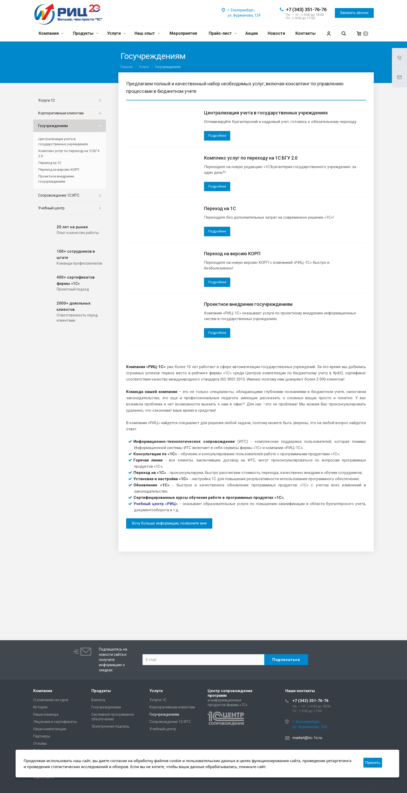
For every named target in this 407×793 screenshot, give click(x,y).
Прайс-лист (223, 33)
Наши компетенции (49, 729)
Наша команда (45, 714)
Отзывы (40, 743)
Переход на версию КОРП (232, 253)
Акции (251, 33)
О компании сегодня (50, 700)
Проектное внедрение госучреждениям (248, 304)
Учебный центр (51, 208)
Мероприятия (183, 33)
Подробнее (217, 135)
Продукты (85, 33)
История (40, 707)
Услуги (116, 33)
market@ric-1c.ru (307, 737)
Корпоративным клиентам (61, 113)
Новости (276, 33)
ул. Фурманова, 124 (244, 15)
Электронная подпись (110, 726)
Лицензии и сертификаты (55, 722)
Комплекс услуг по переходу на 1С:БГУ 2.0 (250, 158)
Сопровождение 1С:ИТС (58, 195)
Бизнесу (98, 700)
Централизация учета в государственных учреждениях (266, 112)
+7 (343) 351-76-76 (306, 9)
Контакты (305, 33)
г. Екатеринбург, (241, 10)
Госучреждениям (53, 126)
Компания (51, 33)
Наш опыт (147, 33)
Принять (373, 762)
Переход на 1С (220, 208)
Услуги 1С (46, 100)
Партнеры (41, 736)
